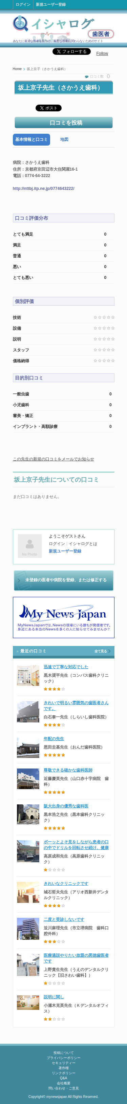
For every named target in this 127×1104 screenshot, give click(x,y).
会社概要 (63, 1083)
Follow (102, 53)
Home (17, 69)
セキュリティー (64, 1063)
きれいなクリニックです (66, 883)
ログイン (23, 4)
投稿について (64, 1053)
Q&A (63, 1078)
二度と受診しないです (64, 919)
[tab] (31, 140)
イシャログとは (83, 543)
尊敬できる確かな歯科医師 (68, 770)
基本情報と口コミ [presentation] (31, 139)
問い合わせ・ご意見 (63, 1088)
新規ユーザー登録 (51, 4)
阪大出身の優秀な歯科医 (66, 806)
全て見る (100, 651)
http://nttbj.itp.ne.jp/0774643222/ (44, 188)
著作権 (64, 1068)
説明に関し (54, 997)
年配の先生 (54, 738)
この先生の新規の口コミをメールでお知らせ (53, 459)
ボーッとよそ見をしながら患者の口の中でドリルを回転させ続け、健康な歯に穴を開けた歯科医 (76, 848)
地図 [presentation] (64, 139)
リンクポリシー (64, 1073)
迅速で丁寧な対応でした (66, 667)
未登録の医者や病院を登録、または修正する (66, 580)
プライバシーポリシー (64, 1058)
